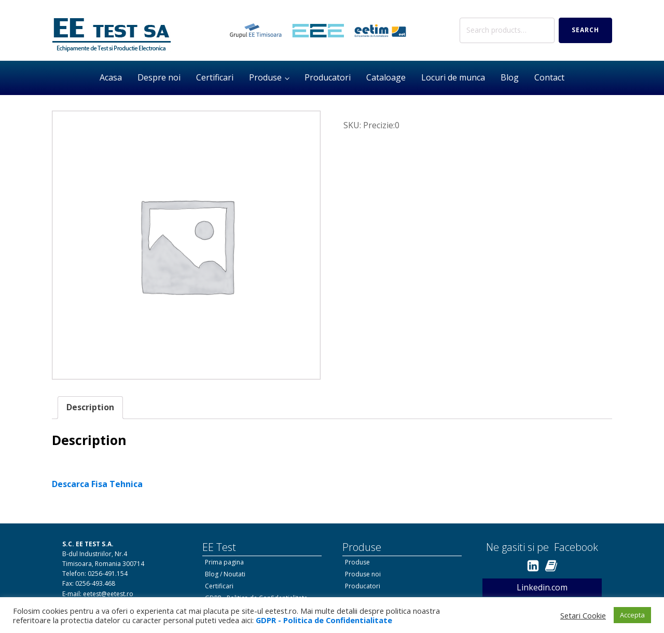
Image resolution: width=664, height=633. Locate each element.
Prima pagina (224, 562)
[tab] (90, 407)
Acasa (111, 77)
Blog (510, 77)
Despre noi (159, 77)
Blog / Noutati (225, 574)
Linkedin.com (542, 587)
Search (585, 29)
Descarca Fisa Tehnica (97, 484)
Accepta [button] (632, 614)
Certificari (214, 77)
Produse (265, 77)
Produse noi (363, 574)
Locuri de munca (453, 77)
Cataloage (386, 77)
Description (90, 407)
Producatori (328, 77)
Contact (549, 77)
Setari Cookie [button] (583, 615)
